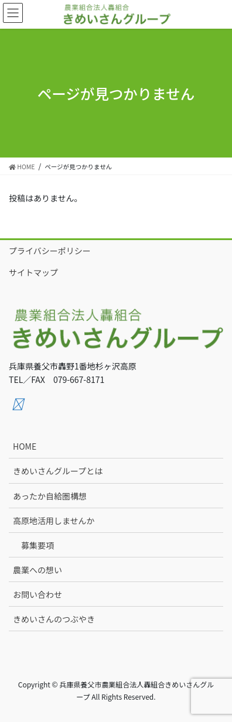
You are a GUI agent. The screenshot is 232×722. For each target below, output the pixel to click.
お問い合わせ (37, 594)
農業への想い (37, 570)
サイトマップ (33, 272)
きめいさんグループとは (58, 471)
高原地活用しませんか (54, 520)
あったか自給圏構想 (50, 496)
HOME (24, 446)
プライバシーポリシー (50, 250)
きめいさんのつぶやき (54, 619)
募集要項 (37, 545)
